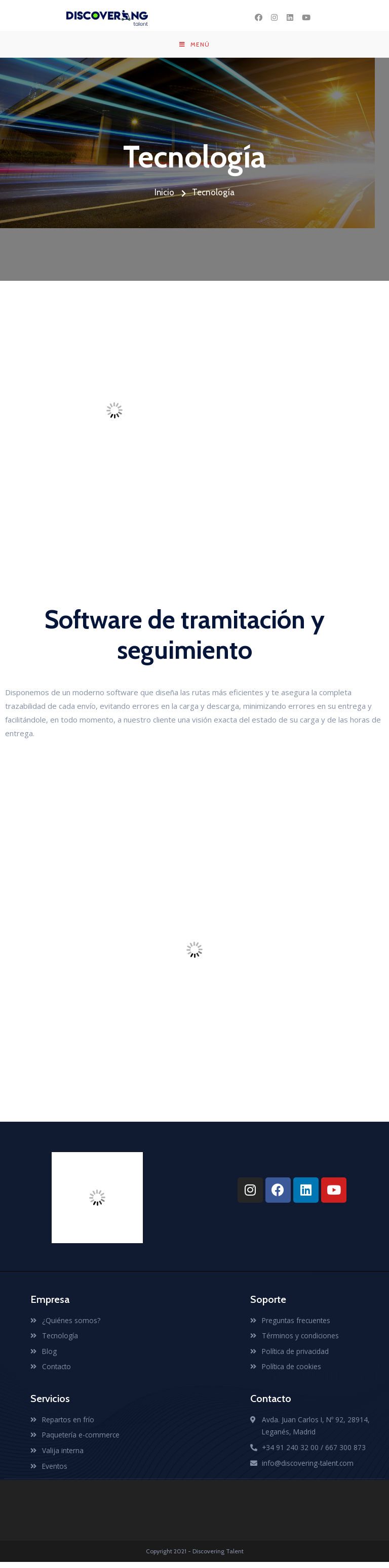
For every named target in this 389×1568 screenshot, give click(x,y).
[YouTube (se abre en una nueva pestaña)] (306, 18)
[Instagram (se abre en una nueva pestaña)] (274, 18)
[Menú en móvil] (194, 46)
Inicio (170, 196)
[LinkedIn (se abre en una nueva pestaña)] (290, 18)
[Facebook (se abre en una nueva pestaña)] (258, 18)
